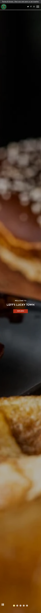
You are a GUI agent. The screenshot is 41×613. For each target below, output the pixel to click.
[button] (2, 604)
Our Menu (20, 311)
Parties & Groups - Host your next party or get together (20, 1)
